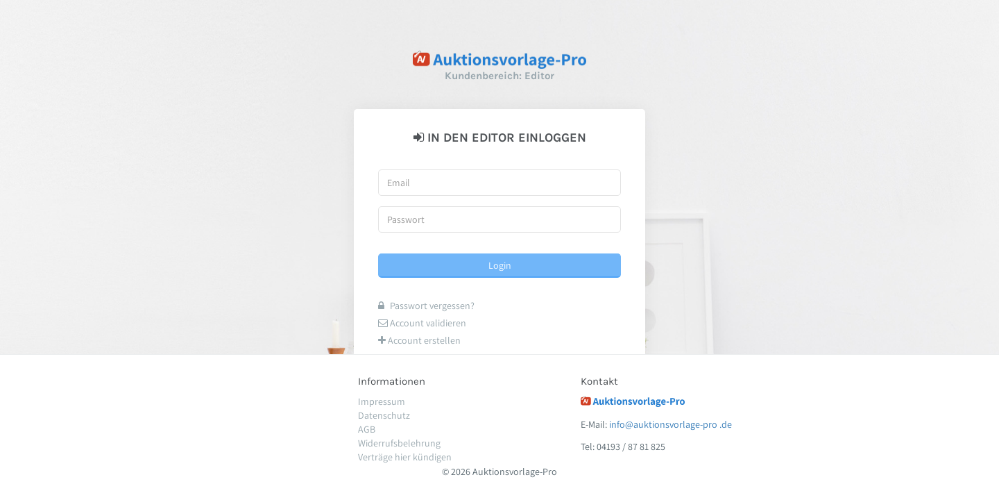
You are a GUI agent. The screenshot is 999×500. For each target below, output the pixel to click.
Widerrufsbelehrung (399, 443)
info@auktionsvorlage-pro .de (670, 424)
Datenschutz (384, 415)
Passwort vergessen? (426, 305)
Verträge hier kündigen (405, 457)
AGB (366, 429)
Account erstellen (419, 340)
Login (499, 265)
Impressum (381, 401)
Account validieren (422, 323)
